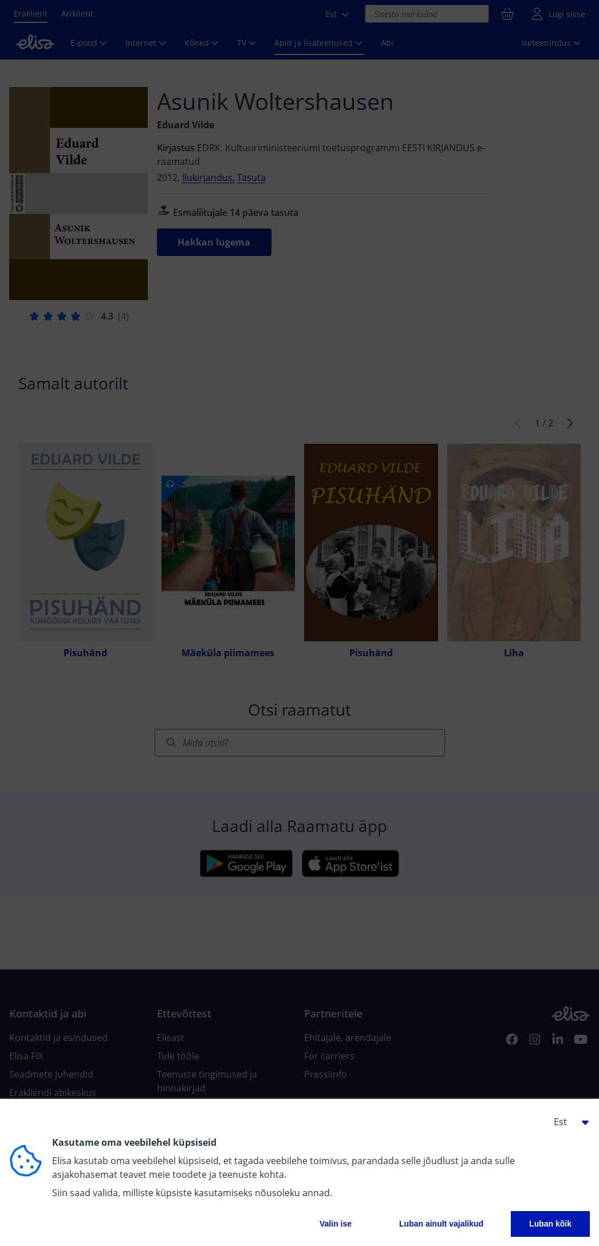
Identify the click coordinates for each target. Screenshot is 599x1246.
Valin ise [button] (336, 1223)
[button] (567, 1121)
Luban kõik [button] (550, 1223)
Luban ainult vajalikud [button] (441, 1223)
